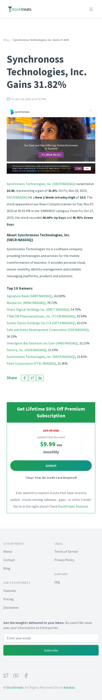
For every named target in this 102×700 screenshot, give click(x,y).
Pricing (8, 599)
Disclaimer (11, 607)
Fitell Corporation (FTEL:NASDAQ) (31, 363)
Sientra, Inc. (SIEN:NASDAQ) (26, 350)
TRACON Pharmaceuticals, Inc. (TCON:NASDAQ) (41, 316)
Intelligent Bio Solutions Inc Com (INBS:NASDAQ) (42, 343)
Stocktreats (15, 687)
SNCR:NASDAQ (17, 197)
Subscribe (51, 650)
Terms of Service (66, 551)
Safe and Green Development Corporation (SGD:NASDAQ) (48, 330)
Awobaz (69, 687)
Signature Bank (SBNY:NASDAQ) (29, 296)
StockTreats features (73, 506)
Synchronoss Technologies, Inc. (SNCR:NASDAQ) (41, 184)
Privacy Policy (64, 560)
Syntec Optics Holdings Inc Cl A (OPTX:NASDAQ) (41, 323)
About (7, 551)
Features (9, 590)
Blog (6, 40)
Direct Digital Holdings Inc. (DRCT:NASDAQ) (38, 309)
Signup (51, 466)
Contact (9, 560)
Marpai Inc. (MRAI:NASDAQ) (26, 303)
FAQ (57, 582)
